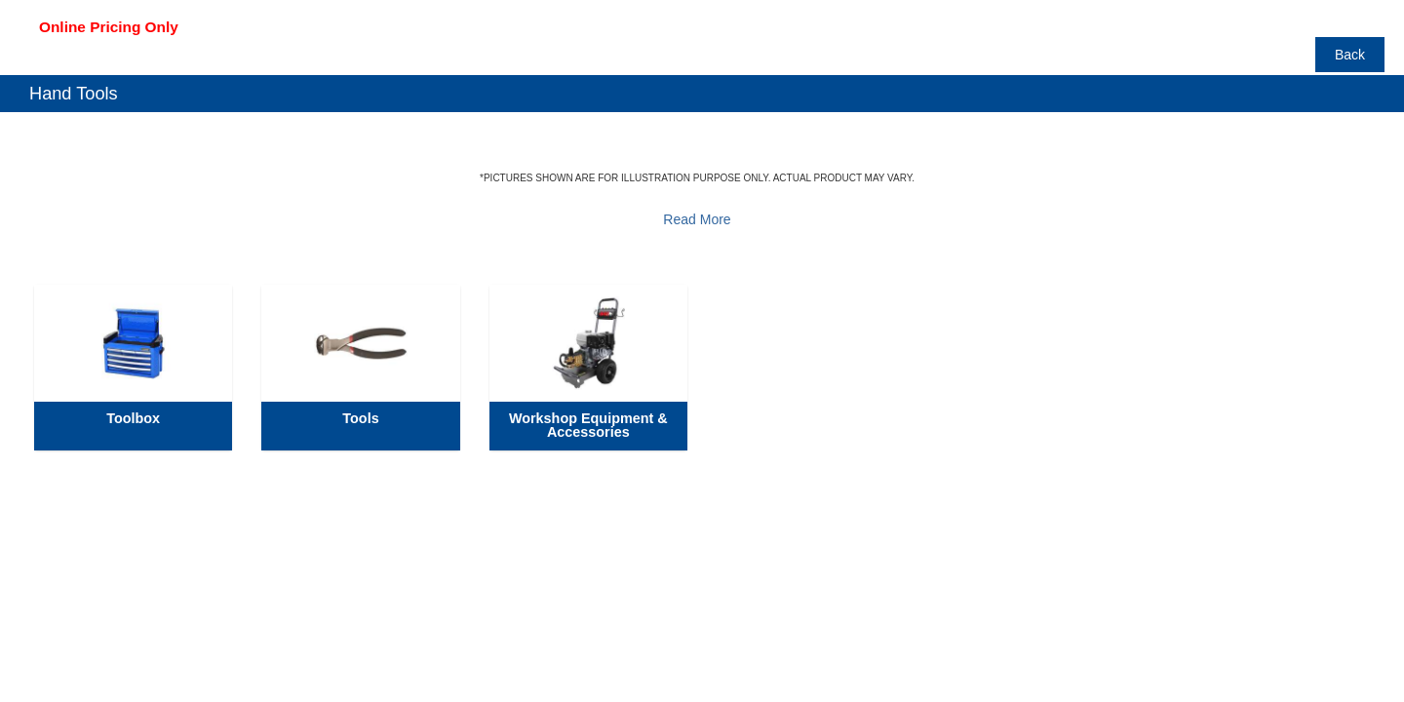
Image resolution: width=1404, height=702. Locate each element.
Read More (696, 219)
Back (1350, 54)
